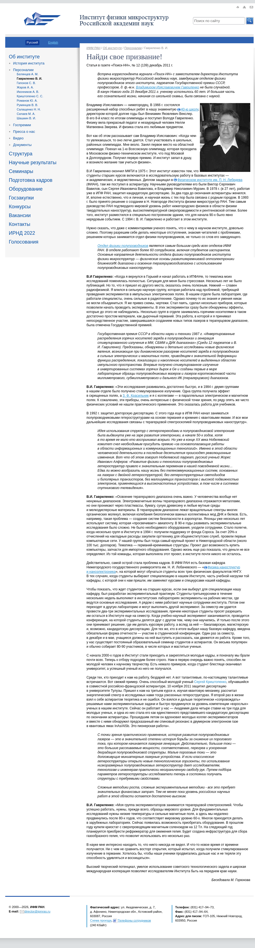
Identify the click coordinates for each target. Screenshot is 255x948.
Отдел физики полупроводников (123, 246)
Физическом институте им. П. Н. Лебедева (210, 180)
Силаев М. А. (26, 113)
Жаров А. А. (25, 87)
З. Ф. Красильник (136, 396)
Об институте (24, 57)
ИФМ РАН (93, 48)
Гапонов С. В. (26, 83)
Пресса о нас (24, 131)
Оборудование (25, 189)
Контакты (19, 224)
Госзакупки (21, 198)
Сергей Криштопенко (210, 682)
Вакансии (20, 215)
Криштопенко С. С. (30, 96)
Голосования (23, 242)
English (53, 42)
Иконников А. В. (28, 91)
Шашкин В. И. (26, 118)
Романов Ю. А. (27, 100)
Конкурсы (20, 206)
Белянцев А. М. (27, 74)
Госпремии (22, 125)
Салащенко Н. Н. (29, 109)
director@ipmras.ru (37, 911)
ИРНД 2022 (22, 233)
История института (29, 63)
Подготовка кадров (30, 180)
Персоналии (23, 70)
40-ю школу (189, 109)
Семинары (21, 171)
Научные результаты (33, 162)
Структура (20, 153)
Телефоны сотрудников (134, 920)
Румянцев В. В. (27, 105)
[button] (250, 21)
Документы (22, 145)
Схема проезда (101, 920)
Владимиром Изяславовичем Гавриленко (167, 87)
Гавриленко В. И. (29, 78)
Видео (18, 138)
